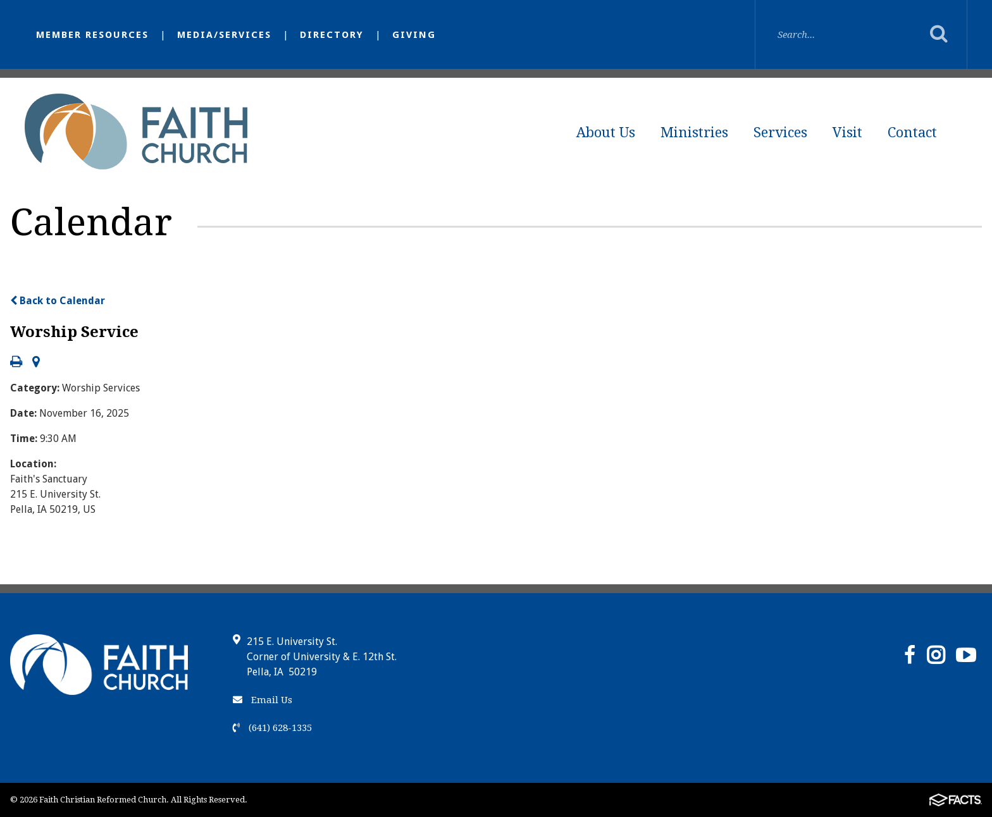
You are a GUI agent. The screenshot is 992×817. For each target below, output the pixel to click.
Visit (847, 132)
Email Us (262, 700)
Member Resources (92, 34)
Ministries (694, 132)
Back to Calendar (57, 301)
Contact (912, 132)
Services (780, 132)
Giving (414, 34)
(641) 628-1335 (272, 728)
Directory (332, 34)
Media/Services (224, 34)
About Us (605, 132)
